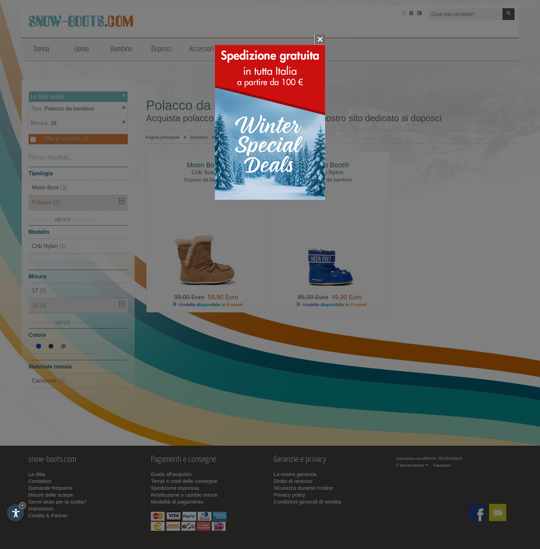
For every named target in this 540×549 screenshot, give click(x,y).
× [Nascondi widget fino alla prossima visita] (22, 505)
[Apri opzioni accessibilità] (15, 512)
